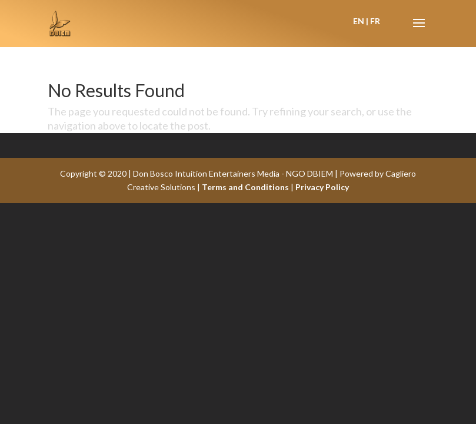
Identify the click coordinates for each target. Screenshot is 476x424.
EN (358, 21)
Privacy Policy (322, 187)
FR (375, 21)
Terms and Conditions (245, 187)
